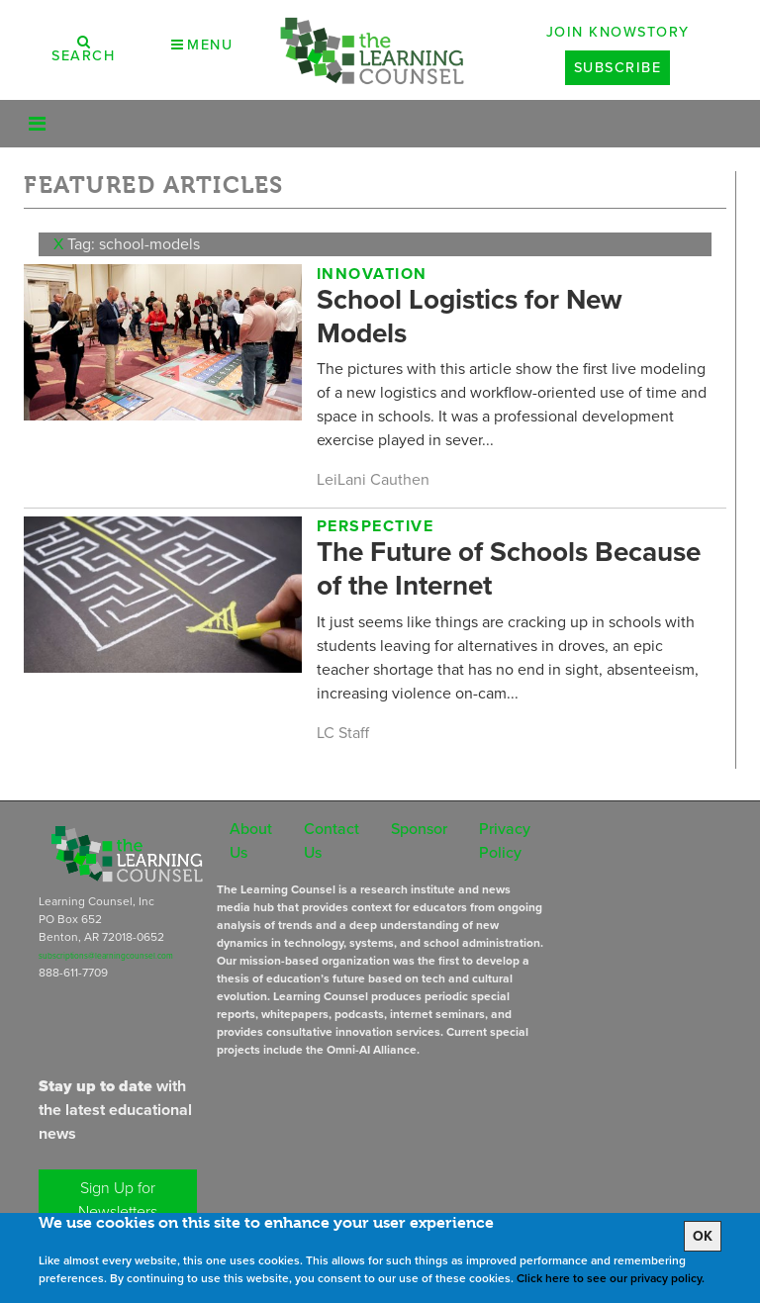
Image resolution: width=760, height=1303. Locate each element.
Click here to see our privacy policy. (611, 1278)
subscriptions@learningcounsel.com (106, 956)
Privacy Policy (504, 840)
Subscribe (618, 67)
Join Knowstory (618, 32)
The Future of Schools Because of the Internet (509, 568)
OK (702, 1236)
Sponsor (419, 828)
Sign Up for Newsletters (117, 1199)
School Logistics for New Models (469, 316)
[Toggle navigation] (37, 124)
